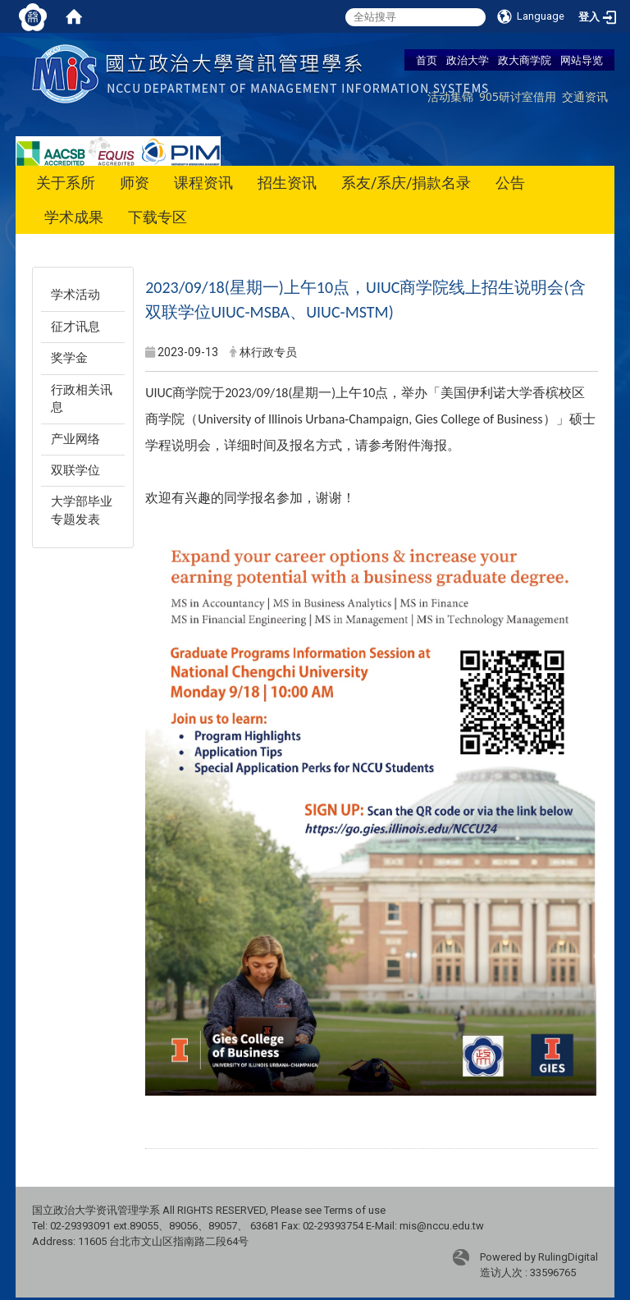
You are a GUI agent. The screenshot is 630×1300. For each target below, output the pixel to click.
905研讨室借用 (517, 96)
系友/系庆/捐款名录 (406, 182)
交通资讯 (585, 96)
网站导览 (581, 60)
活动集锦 (450, 96)
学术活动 (75, 294)
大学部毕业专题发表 (81, 510)
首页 (426, 60)
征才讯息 (75, 326)
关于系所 (65, 182)
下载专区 (157, 217)
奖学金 (69, 357)
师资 (134, 182)
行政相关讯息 (81, 398)
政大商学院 (524, 60)
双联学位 (75, 470)
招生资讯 (287, 182)
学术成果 (73, 217)
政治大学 (467, 60)
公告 (510, 182)
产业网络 (75, 439)
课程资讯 (203, 182)
